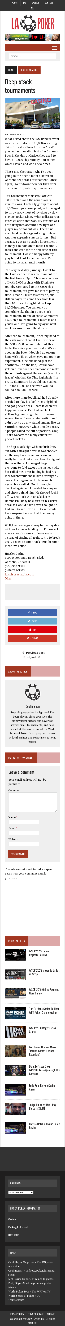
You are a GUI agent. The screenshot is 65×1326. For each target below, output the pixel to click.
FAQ (24, 2)
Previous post (33, 653)
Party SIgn (14, 1283)
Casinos (35, 2)
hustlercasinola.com (19, 574)
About (15, 2)
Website (13, 839)
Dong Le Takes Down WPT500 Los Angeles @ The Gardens (44, 1070)
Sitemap (51, 1314)
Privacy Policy (17, 1314)
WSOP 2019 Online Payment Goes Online (44, 991)
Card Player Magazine (21, 1262)
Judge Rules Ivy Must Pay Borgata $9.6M (42, 1107)
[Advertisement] (36, 591)
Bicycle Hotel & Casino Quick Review (44, 1126)
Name (12, 817)
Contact (49, 2)
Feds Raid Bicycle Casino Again (42, 1087)
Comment (14, 790)
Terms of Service (36, 1314)
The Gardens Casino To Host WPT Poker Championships (44, 1011)
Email (12, 828)
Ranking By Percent (18, 1227)
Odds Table (13, 1235)
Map (8, 578)
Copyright (17, 1319)
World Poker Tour (18, 1291)
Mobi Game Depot (19, 1279)
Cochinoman (32, 706)
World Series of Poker (21, 1295)
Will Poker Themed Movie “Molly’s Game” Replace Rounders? (42, 1051)
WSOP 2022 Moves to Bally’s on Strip (44, 972)
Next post (31, 657)
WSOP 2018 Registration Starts (42, 1030)
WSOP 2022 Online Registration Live (39, 953)
